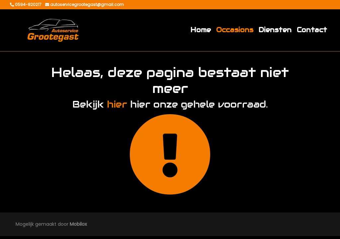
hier (117, 104)
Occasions (234, 30)
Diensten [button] (275, 30)
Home (201, 30)
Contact (312, 30)
